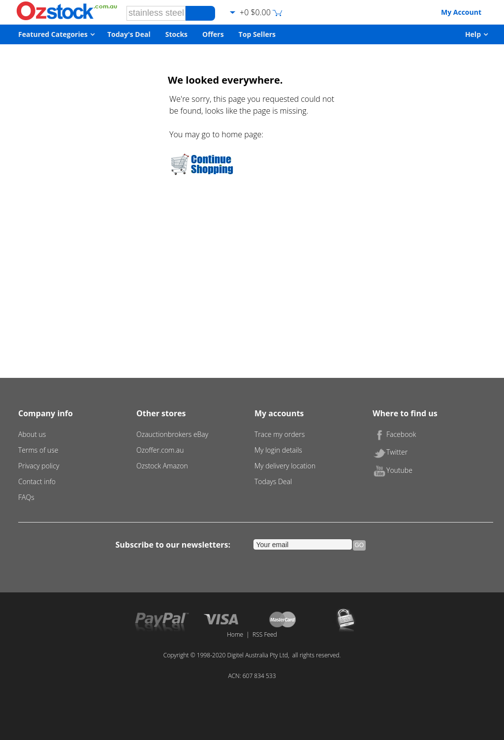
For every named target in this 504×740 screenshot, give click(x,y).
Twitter (390, 452)
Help (473, 34)
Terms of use (38, 450)
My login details (278, 450)
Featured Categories (53, 34)
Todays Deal (273, 481)
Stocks (176, 34)
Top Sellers (257, 34)
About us (32, 434)
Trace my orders (279, 434)
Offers (213, 34)
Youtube (392, 470)
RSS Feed (264, 634)
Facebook (394, 434)
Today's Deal (129, 34)
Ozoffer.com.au (160, 450)
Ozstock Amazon (162, 465)
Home (235, 634)
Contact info (37, 481)
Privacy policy (38, 465)
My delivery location (284, 465)
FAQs (26, 497)
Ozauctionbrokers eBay (172, 434)
